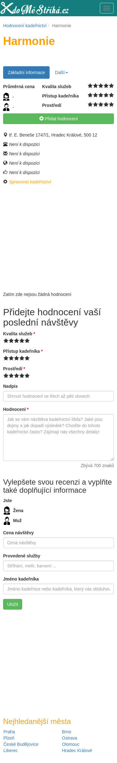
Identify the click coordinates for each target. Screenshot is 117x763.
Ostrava (69, 738)
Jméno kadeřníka (21, 578)
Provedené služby (21, 555)
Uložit (12, 604)
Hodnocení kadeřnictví (24, 25)
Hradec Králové (77, 750)
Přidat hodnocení (58, 118)
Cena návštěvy (18, 532)
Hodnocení (16, 409)
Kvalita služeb (19, 333)
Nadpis (10, 386)
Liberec (10, 750)
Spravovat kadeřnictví (30, 181)
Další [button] (61, 72)
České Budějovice (20, 744)
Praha (9, 731)
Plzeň (8, 738)
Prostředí (14, 368)
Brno (66, 731)
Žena (13, 510)
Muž (13, 521)
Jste (7, 500)
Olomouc (71, 744)
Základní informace (26, 72)
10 (111, 85)
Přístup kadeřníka (23, 351)
